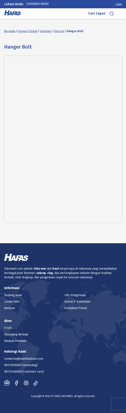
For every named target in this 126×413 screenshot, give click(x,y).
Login (119, 4)
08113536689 (12, 365)
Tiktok (35, 383)
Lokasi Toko (12, 301)
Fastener (46, 31)
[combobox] (42, 4)
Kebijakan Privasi (75, 308)
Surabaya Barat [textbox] (37, 4)
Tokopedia (7, 383)
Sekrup (59, 31)
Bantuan (9, 308)
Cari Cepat (96, 13)
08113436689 (13, 371)
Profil (8, 328)
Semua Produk (27, 31)
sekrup (41, 273)
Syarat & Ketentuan (77, 301)
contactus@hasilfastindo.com (23, 358)
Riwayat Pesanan (15, 341)
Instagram (26, 383)
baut (56, 268)
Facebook (16, 383)
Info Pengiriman (75, 295)
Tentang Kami (13, 295)
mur (43, 268)
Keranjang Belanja (16, 334)
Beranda (9, 31)
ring (50, 273)
